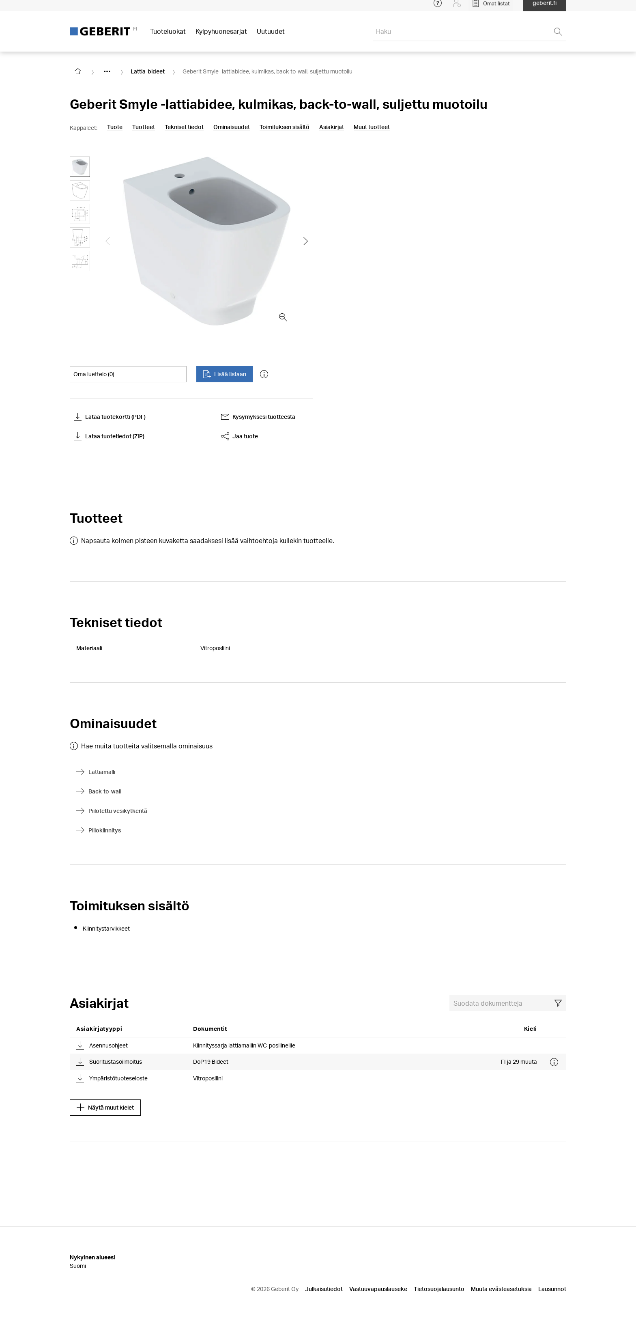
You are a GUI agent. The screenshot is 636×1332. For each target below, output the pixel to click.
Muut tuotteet (372, 127)
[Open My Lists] (490, 8)
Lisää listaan (224, 374)
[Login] (457, 8)
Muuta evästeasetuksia (501, 1288)
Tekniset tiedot (184, 127)
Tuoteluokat (168, 36)
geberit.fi (544, 7)
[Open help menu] (438, 8)
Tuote (114, 127)
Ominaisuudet (231, 127)
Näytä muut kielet (105, 1108)
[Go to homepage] (78, 71)
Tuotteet (143, 127)
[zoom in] (283, 317)
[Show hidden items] (107, 71)
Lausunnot (552, 1288)
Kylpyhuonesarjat (221, 36)
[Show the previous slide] (108, 241)
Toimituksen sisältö (284, 127)
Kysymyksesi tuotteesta (258, 417)
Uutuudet (271, 36)
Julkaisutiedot (324, 1288)
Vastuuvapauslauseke (378, 1288)
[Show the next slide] (306, 241)
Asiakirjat (331, 127)
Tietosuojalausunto (439, 1288)
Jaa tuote (239, 436)
